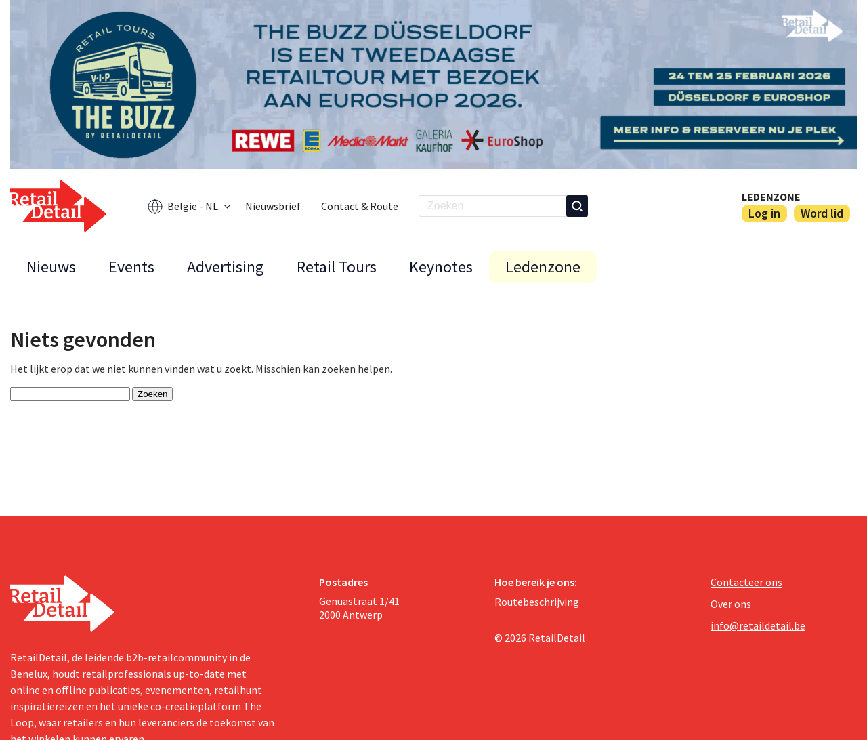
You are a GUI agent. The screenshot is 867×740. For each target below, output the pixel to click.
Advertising (225, 266)
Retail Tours (337, 266)
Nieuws (51, 266)
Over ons (731, 604)
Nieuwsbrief (273, 206)
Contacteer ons (746, 582)
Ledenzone (771, 196)
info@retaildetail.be (758, 625)
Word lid (822, 213)
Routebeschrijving (536, 602)
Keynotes (441, 266)
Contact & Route (359, 206)
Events (131, 266)
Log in (764, 213)
